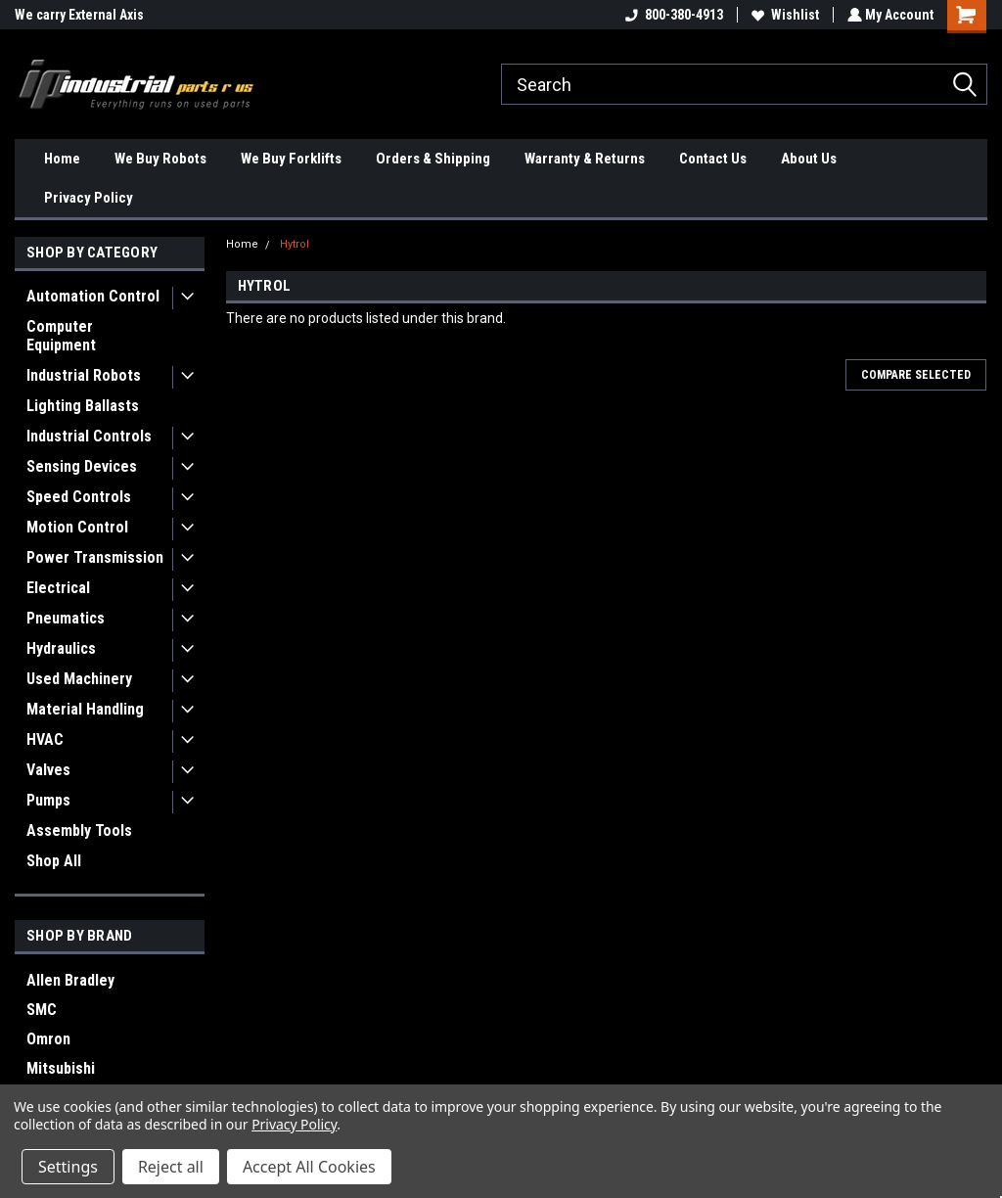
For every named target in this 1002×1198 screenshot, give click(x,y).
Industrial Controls (89, 436)
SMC (41, 1009)
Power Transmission (94, 557)
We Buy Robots (160, 158)
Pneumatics (65, 618)
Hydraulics (61, 648)
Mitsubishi (60, 1068)
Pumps (48, 800)
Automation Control (92, 296)
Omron (48, 1039)
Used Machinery (79, 678)
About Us (809, 158)
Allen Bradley (70, 980)
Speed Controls (78, 496)
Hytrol (294, 244)
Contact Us (713, 158)
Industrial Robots (83, 375)
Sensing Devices (81, 466)
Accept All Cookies (309, 1166)
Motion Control (77, 527)
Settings (68, 1166)
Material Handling (85, 709)
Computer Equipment (61, 335)
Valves (48, 769)
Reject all (171, 1166)
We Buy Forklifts (291, 158)
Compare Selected (916, 375)
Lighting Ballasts (82, 405)
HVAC (45, 739)
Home (62, 158)
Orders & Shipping (433, 158)
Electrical (58, 587)
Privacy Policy (88, 198)
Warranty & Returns (584, 158)
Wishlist (783, 15)
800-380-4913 (672, 15)
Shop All (53, 861)
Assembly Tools (79, 830)
